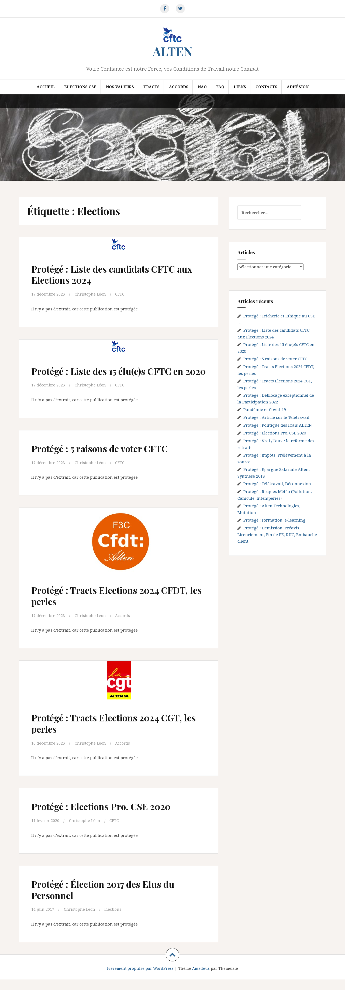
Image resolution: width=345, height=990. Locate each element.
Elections (114, 919)
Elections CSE (80, 86)
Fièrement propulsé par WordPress (140, 978)
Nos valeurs (120, 86)
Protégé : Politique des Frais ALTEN (277, 425)
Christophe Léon (91, 294)
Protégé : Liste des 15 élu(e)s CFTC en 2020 (117, 376)
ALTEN (172, 51)
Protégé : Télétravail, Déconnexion (277, 483)
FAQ (220, 86)
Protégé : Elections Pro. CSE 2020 (110, 817)
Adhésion (298, 86)
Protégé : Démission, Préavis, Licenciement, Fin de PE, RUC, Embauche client (277, 534)
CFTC (121, 294)
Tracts (151, 86)
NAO (202, 86)
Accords (178, 86)
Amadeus (201, 978)
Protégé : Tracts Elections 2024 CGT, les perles (116, 733)
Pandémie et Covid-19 (264, 409)
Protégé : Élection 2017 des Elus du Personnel (111, 899)
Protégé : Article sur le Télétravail (276, 417)
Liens (240, 86)
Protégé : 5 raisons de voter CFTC (108, 459)
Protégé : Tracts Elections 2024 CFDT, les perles (103, 606)
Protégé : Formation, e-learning (274, 520)
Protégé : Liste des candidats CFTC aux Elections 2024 (112, 274)
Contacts (266, 86)
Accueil (46, 86)
